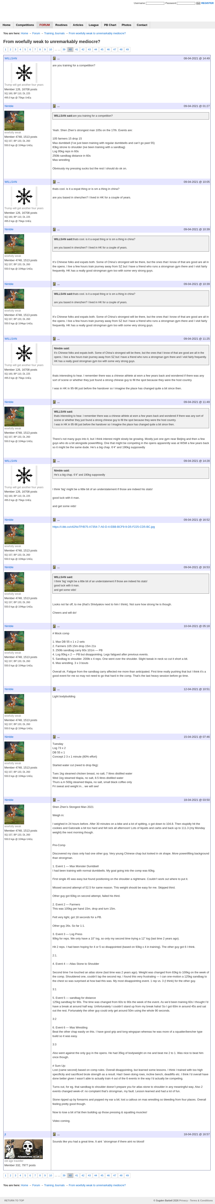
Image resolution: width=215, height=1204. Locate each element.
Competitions (25, 25)
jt (5, 1134)
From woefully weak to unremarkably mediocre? (97, 33)
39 (64, 49)
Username (139, 3)
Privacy (183, 1200)
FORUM (44, 25)
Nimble (9, 106)
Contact (142, 25)
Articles (78, 25)
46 (108, 49)
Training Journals (54, 33)
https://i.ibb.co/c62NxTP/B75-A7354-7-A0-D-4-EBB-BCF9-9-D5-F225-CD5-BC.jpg (103, 526)
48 (121, 49)
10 (50, 49)
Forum (36, 33)
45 (102, 49)
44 (95, 49)
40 (70, 49)
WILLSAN (11, 58)
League (94, 25)
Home (7, 25)
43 (89, 49)
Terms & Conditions (201, 1200)
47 (114, 49)
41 (76, 49)
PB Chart (110, 25)
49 (127, 49)
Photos (126, 25)
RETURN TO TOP (14, 1200)
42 (83, 49)
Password (170, 3)
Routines (61, 25)
